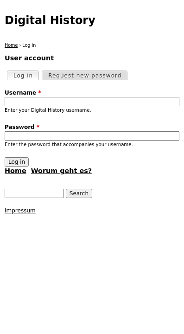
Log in (25, 75)
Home (11, 45)
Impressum (20, 210)
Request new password (84, 75)
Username (23, 93)
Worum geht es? (61, 170)
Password (22, 127)
